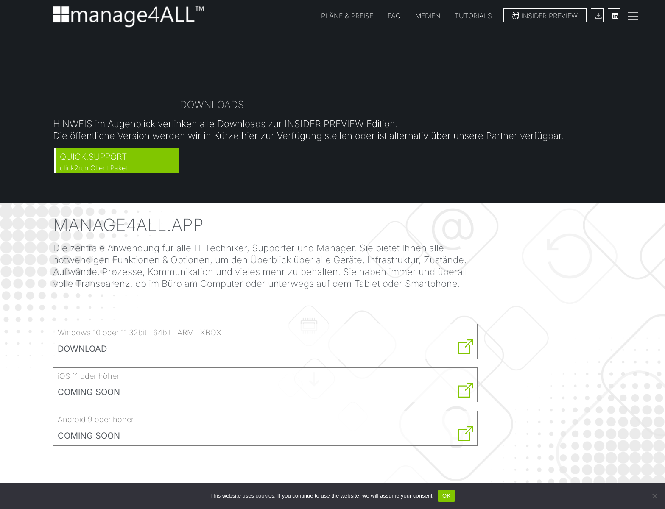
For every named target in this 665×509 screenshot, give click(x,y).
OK (446, 495)
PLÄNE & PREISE (347, 15)
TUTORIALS (473, 15)
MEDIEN (427, 15)
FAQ (394, 15)
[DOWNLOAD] (465, 346)
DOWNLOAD (82, 349)
